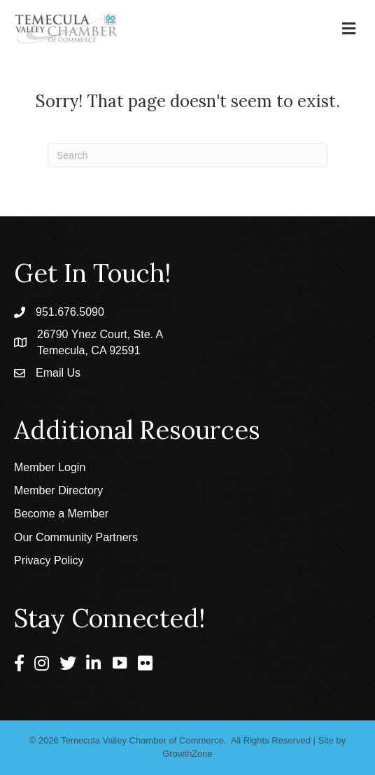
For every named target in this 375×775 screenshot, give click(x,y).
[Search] (187, 155)
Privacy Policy (49, 560)
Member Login (49, 467)
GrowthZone (187, 753)
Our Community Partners (76, 537)
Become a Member (61, 513)
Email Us (58, 373)
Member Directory (58, 490)
